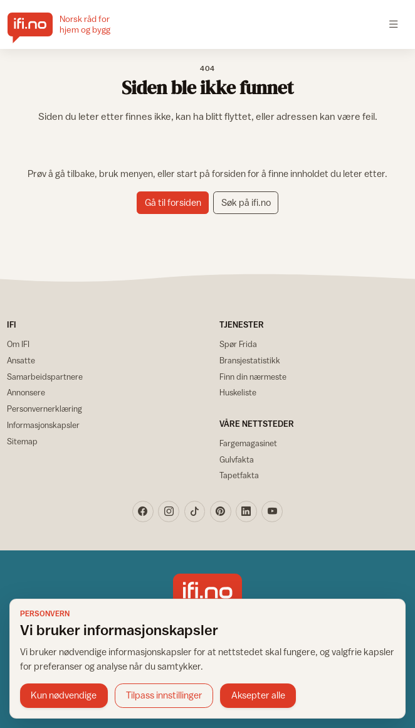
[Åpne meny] (394, 24)
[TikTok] (195, 511)
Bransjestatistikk (249, 360)
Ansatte (21, 360)
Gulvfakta (236, 459)
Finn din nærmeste (252, 377)
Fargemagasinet (248, 443)
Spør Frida (238, 344)
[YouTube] (272, 511)
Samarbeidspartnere (45, 377)
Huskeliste (237, 392)
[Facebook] (143, 511)
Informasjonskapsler (43, 425)
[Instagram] (168, 511)
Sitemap (22, 441)
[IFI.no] (69, 24)
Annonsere (26, 392)
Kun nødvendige (64, 695)
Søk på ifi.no (246, 202)
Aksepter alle (258, 695)
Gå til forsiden (173, 202)
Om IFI (18, 344)
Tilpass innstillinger (164, 695)
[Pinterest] (220, 511)
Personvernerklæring (44, 409)
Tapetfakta (239, 475)
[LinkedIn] (246, 511)
